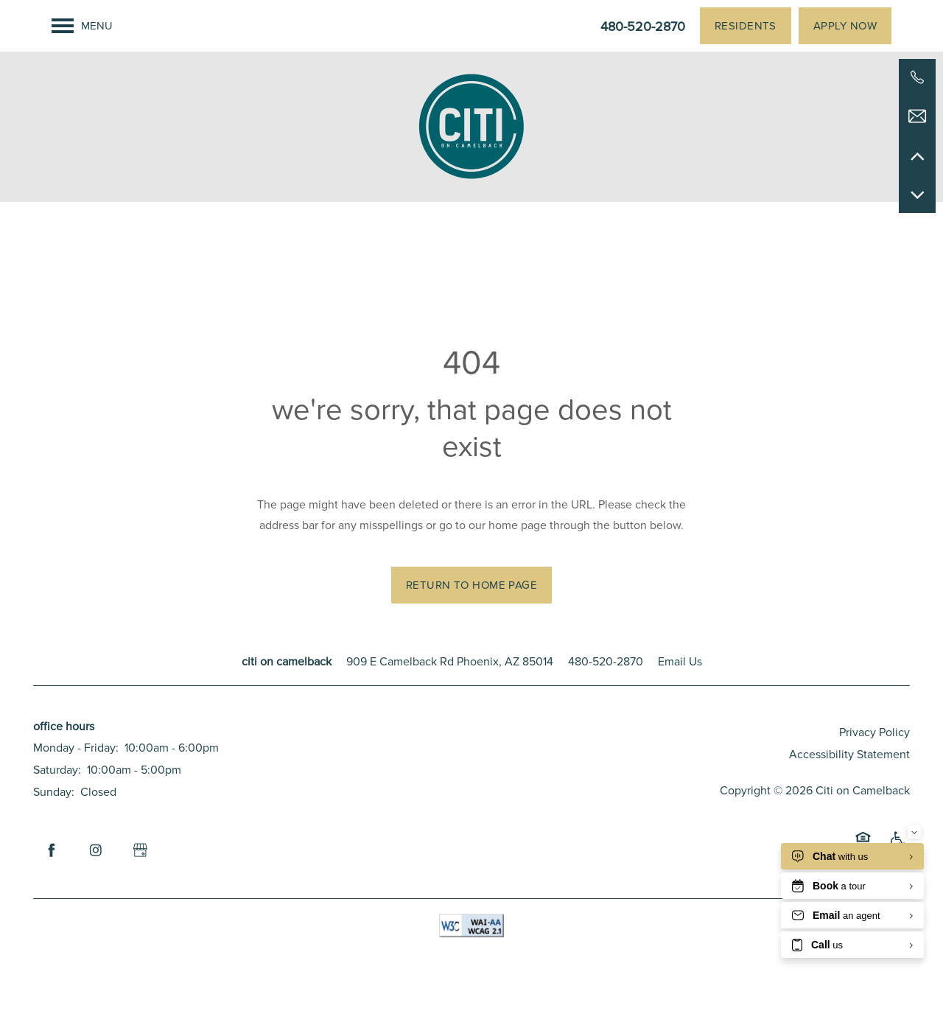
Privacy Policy (874, 732)
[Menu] (82, 26)
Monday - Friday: (76, 747)
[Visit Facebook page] (51, 850)
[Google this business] (140, 850)
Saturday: (57, 769)
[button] (745, 25)
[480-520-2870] (917, 77)
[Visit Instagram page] (95, 850)
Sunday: (53, 791)
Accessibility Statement (849, 754)
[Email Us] (917, 116)
